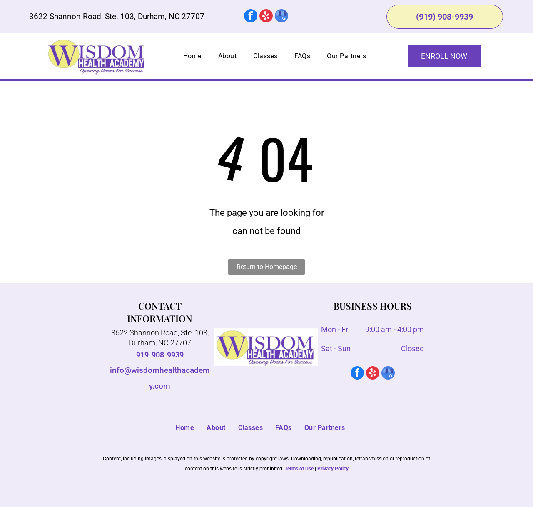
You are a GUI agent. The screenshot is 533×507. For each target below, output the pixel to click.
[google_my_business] (281, 17)
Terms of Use (299, 469)
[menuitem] (192, 56)
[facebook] (250, 17)
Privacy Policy (333, 469)
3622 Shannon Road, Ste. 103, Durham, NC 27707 (116, 16)
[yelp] (266, 17)
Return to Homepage (267, 267)
